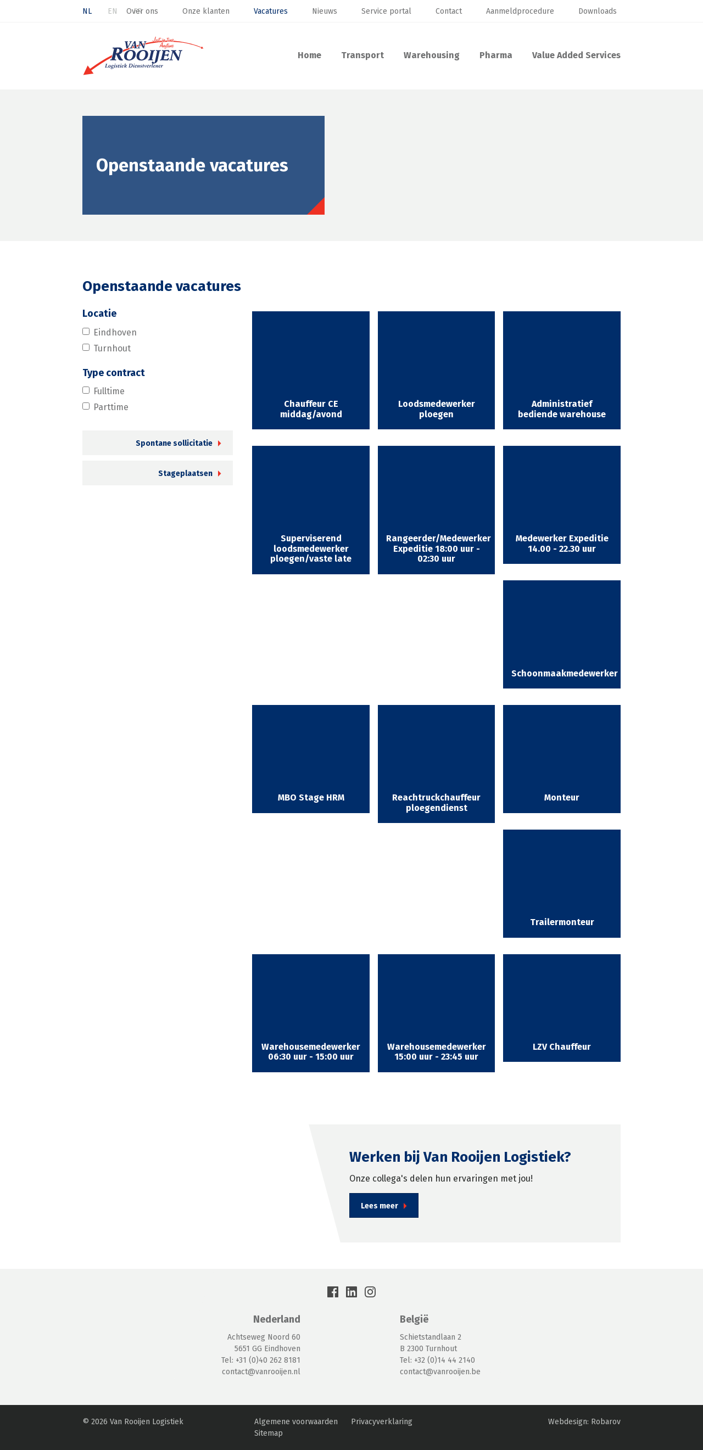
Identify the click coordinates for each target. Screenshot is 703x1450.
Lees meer (379, 1206)
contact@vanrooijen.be (440, 1371)
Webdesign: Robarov (584, 1421)
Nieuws (324, 11)
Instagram (370, 1291)
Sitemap (268, 1433)
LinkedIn (351, 1291)
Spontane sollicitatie (174, 443)
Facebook (332, 1291)
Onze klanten (206, 11)
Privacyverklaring (381, 1421)
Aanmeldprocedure (520, 11)
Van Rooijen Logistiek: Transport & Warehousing (143, 56)
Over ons (142, 11)
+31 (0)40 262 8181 (268, 1360)
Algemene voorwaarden (296, 1421)
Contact (449, 11)
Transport (362, 55)
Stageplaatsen (185, 473)
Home (309, 55)
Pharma (495, 55)
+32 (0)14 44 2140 (444, 1360)
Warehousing (432, 55)
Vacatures (271, 11)
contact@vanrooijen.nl (261, 1371)
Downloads (597, 11)
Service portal (386, 11)
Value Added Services (576, 55)
